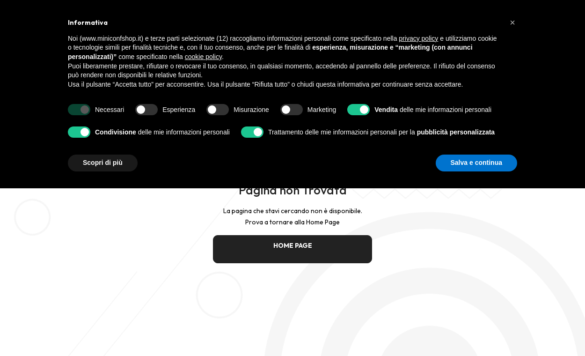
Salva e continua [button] (476, 162)
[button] (512, 22)
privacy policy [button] (418, 38)
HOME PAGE (292, 245)
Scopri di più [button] (103, 162)
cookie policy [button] (203, 56)
